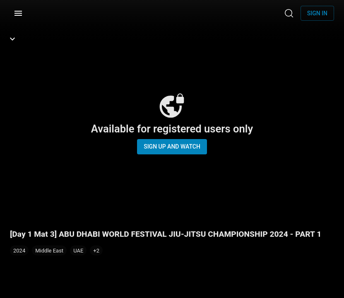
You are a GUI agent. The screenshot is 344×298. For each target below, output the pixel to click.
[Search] (289, 13)
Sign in (317, 13)
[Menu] (18, 13)
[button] (96, 250)
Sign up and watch (172, 146)
